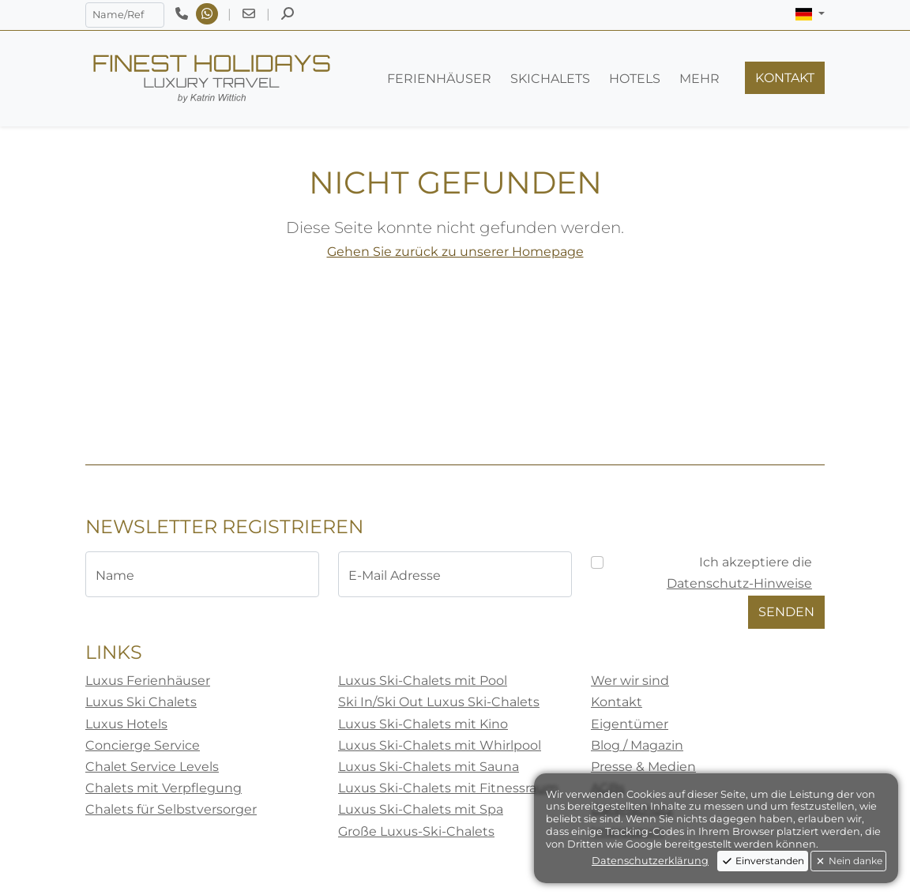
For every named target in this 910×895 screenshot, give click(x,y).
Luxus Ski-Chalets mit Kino (423, 723)
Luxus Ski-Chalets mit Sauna (428, 766)
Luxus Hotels (126, 723)
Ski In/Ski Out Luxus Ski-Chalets (439, 701)
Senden (786, 611)
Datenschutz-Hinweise (739, 583)
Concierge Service (142, 745)
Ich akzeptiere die (739, 573)
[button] (810, 14)
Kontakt (616, 701)
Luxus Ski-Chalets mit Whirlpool (439, 745)
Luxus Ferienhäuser (147, 680)
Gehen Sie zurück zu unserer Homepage (455, 251)
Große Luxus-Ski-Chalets (416, 831)
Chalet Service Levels (152, 766)
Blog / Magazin (637, 745)
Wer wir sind (630, 680)
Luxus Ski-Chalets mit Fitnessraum (448, 787)
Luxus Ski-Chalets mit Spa (420, 809)
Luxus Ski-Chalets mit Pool (422, 680)
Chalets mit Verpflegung (163, 787)
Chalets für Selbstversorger (171, 809)
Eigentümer (629, 723)
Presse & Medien (643, 766)
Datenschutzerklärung (650, 861)
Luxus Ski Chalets (141, 701)
